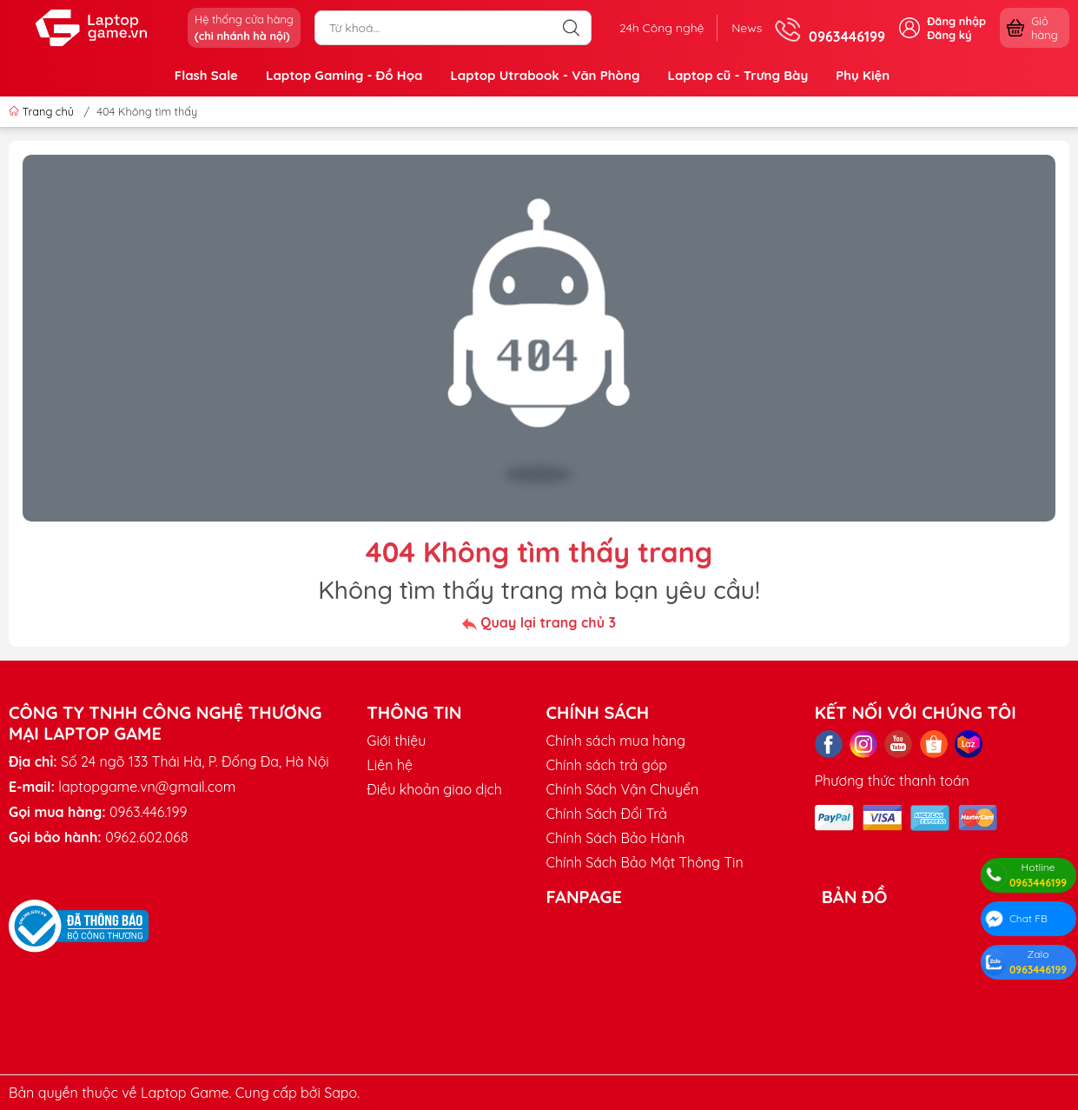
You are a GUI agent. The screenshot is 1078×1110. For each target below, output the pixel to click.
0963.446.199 (148, 812)
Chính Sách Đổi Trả (606, 813)
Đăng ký (949, 35)
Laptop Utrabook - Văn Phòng (544, 75)
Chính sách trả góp (606, 765)
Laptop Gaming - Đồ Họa (344, 75)
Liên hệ (390, 765)
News (746, 28)
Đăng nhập (956, 21)
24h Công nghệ (661, 28)
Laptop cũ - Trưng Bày (737, 75)
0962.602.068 (146, 837)
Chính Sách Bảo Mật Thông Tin (644, 862)
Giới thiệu (396, 740)
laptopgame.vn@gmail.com (146, 786)
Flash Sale (206, 75)
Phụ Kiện (863, 75)
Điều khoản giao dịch (434, 789)
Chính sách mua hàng (615, 740)
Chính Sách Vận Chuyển (622, 789)
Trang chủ (43, 111)
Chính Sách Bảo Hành (615, 838)
